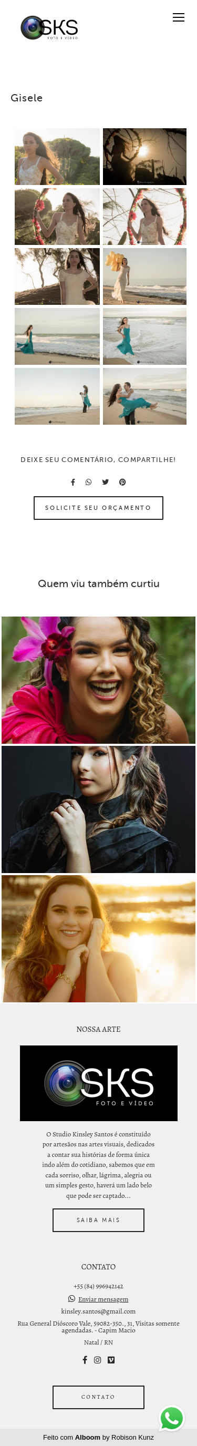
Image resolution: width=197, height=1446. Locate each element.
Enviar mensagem (103, 1299)
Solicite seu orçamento (98, 508)
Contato (98, 1397)
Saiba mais (99, 1220)
